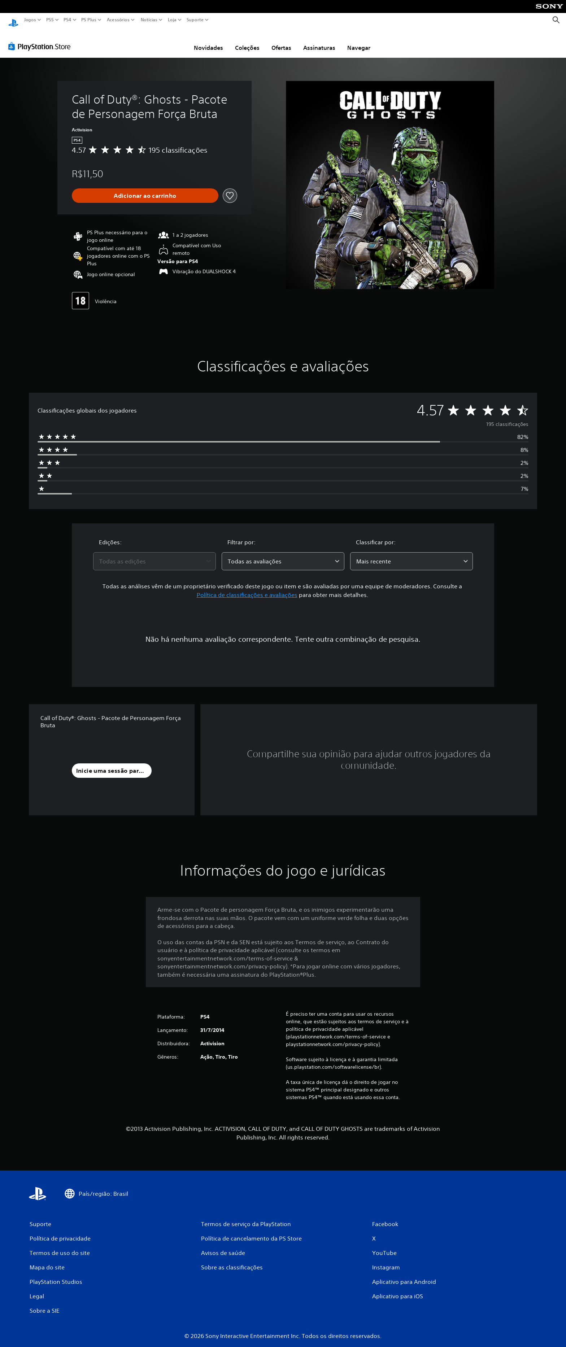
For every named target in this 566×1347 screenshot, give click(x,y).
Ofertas (281, 40)
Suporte (195, 20)
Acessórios (118, 20)
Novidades (208, 40)
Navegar (358, 40)
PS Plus (88, 20)
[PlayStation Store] (41, 39)
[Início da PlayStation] (13, 20)
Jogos (30, 20)
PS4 (67, 20)
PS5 (50, 20)
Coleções (247, 40)
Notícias (149, 20)
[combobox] (154, 554)
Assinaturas (319, 40)
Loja (172, 20)
